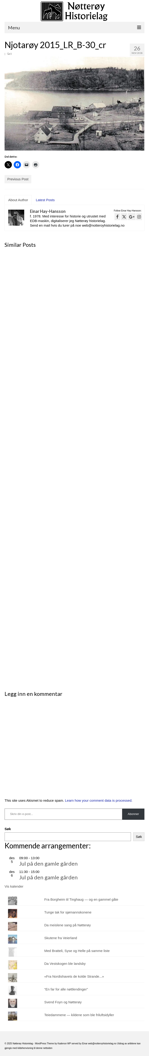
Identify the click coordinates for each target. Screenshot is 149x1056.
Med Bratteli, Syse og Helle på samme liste (77, 951)
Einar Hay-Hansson (48, 211)
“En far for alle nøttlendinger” (66, 989)
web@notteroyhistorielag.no (102, 1043)
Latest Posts (45, 200)
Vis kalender (14, 886)
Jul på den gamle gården (48, 863)
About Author (18, 200)
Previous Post (18, 179)
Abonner (133, 814)
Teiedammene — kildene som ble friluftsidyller (79, 1015)
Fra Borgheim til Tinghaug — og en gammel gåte (81, 899)
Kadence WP (64, 1043)
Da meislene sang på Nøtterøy (67, 925)
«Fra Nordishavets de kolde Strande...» (74, 976)
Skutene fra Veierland (60, 938)
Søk (8, 829)
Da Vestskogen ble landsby (65, 963)
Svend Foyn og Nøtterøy (63, 1002)
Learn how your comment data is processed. (98, 800)
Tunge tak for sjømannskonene (67, 912)
